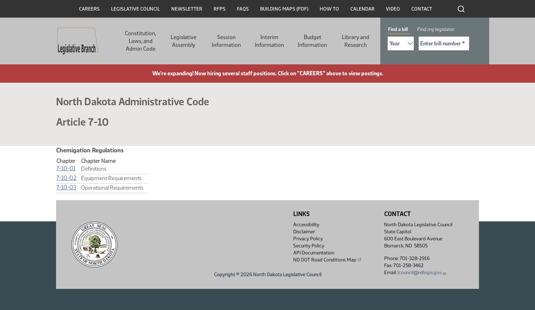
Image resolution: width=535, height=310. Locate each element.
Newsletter (186, 9)
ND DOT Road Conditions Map (327, 260)
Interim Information (269, 41)
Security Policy (308, 246)
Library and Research (355, 41)
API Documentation (313, 253)
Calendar (362, 9)
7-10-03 (66, 187)
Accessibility (306, 225)
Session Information (226, 41)
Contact (421, 9)
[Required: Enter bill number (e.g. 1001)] (443, 43)
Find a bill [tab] (398, 29)
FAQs (243, 9)
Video (393, 9)
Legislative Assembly (183, 41)
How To (329, 9)
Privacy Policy (308, 239)
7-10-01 (65, 168)
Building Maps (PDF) (284, 9)
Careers (89, 9)
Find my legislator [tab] (436, 29)
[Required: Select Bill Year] (400, 43)
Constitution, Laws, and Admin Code (140, 41)
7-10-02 (66, 178)
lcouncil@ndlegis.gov (422, 273)
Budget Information (312, 41)
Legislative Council (135, 9)
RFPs (220, 9)
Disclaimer (304, 232)
